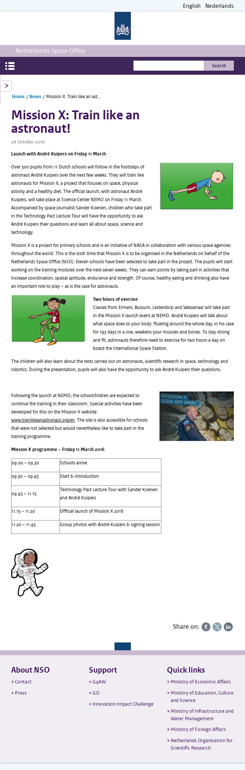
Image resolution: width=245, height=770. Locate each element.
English (192, 6)
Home (18, 97)
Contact (23, 682)
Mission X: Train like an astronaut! (73, 97)
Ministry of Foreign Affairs (198, 729)
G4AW (99, 682)
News (35, 97)
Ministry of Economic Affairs (201, 682)
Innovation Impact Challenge (123, 704)
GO (96, 693)
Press (21, 693)
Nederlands (219, 6)
